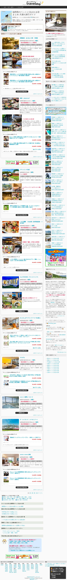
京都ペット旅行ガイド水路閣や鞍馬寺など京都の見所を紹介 (57, 194)
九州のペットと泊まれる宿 (53, 372)
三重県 (19, 567)
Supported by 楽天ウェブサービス (33, 576)
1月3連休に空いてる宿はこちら (9, 513)
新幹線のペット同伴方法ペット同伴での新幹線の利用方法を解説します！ (58, 93)
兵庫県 (23, 568)
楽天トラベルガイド (59, 345)
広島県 (28, 568)
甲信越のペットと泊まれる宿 (53, 361)
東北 (16, 541)
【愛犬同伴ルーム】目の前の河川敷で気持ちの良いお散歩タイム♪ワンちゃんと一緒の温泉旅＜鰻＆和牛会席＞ (25, 81)
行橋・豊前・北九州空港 (22, 499)
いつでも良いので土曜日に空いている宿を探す (13, 519)
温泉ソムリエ (50, 331)
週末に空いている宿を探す (58, 570)
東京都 (10, 571)
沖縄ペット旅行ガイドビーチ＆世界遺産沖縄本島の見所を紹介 (57, 244)
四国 (18, 542)
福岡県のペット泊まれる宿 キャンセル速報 (12, 506)
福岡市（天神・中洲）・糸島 (9, 497)
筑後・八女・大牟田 (17, 498)
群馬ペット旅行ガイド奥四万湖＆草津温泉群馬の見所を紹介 (57, 163)
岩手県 (6, 566)
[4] (34, 493)
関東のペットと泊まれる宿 (53, 360)
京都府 (23, 566)
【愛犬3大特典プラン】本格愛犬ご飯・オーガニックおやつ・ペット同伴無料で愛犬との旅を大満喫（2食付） (24, 206)
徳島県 (32, 564)
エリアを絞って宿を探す (57, 568)
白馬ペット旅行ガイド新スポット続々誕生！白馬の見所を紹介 (57, 181)
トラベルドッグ (49, 34)
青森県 (6, 564)
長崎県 (36, 567)
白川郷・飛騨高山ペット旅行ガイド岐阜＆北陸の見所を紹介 (58, 188)
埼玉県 (10, 568)
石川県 (15, 571)
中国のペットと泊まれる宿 (53, 368)
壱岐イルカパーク (12, 28)
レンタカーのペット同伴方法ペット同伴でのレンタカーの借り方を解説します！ (59, 99)
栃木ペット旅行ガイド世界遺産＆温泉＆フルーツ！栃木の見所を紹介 (59, 137)
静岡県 (19, 564)
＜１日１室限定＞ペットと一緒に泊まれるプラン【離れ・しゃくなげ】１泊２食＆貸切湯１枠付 (25, 260)
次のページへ (39, 493)
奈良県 (23, 569)
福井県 (15, 572)
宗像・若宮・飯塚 (27, 498)
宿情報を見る (22, 311)
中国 (15, 542)
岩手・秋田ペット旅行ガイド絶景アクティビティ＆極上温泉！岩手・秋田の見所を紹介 (59, 131)
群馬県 (10, 567)
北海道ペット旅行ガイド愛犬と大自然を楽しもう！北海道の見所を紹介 (58, 119)
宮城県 (6, 567)
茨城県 (10, 564)
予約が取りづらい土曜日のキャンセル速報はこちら (23, 550)
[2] (30, 493)
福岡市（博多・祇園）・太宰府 (24, 497)
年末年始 (53, 575)
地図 (36, 40)
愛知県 (19, 566)
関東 (19, 541)
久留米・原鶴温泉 (7, 498)
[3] (32, 493)
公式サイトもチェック (37, 93)
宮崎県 (36, 571)
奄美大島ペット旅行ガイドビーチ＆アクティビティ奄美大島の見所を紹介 (58, 238)
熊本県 (36, 568)
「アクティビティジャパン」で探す (11, 531)
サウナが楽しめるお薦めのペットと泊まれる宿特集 (59, 63)
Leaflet (3, 22)
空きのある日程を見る (22, 91)
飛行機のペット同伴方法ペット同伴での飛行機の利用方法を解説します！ (58, 86)
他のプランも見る (37, 149)
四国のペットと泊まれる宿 (53, 370)
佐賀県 (36, 566)
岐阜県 (19, 568)
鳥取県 (28, 564)
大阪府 (23, 567)
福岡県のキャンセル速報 (57, 571)
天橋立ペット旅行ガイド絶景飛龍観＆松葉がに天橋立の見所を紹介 (58, 200)
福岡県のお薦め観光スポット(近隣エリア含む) (13, 525)
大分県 (36, 569)
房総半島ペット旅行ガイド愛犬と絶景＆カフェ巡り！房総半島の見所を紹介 (58, 150)
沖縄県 (41, 564)
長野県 (15, 566)
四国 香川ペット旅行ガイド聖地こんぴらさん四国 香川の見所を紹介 (58, 219)
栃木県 (10, 566)
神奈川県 (11, 572)
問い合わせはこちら (62, 352)
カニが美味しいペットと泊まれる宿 (52, 566)
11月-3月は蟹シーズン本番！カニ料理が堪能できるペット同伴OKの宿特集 (59, 75)
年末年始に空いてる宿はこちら (9, 511)
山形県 (6, 569)
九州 (22, 542)
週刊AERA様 (49, 339)
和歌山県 (24, 571)
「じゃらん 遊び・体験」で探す (10, 532)
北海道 (11, 541)
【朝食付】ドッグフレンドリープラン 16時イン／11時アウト (25, 437)
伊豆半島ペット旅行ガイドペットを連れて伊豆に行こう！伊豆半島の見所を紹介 (58, 144)
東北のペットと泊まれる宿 (53, 358)
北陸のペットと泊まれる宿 (53, 363)
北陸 (32, 541)
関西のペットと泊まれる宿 (53, 367)
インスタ (48, 327)
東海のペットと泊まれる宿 (53, 365)
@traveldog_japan (52, 323)
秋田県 (6, 568)
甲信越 (23, 541)
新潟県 (15, 567)
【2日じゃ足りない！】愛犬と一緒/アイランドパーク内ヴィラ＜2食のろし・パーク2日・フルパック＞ (24, 336)
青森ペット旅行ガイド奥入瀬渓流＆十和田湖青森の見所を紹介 (57, 125)
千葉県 (10, 569)
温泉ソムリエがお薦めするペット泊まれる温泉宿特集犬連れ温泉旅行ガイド (58, 56)
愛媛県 (32, 567)
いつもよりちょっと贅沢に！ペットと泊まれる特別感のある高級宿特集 (59, 50)
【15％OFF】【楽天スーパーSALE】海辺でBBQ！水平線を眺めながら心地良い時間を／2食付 (24, 375)
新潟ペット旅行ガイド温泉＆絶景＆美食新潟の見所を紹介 (57, 169)
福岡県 (36, 564)
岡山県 (28, 567)
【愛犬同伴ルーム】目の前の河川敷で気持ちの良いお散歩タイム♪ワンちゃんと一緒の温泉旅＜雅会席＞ (25, 75)
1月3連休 (54, 577)
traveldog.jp (32, 578)
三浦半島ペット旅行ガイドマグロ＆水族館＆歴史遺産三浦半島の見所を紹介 (58, 156)
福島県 (6, 571)
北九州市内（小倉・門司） (9, 499)
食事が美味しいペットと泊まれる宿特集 (57, 69)
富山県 (15, 569)
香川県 (32, 566)
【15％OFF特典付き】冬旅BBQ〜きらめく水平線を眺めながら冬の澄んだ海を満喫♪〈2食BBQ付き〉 (25, 382)
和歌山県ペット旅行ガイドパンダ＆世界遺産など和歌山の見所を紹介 (58, 207)
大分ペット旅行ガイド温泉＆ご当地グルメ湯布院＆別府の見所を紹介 (58, 232)
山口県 (28, 569)
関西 (11, 542)
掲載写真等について (33, 579)
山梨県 (15, 564)
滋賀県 (23, 564)
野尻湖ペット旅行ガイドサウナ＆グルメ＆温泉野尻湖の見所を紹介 (58, 175)
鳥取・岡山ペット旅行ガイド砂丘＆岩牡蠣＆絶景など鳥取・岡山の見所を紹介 (59, 213)
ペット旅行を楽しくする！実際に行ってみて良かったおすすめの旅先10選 (58, 44)
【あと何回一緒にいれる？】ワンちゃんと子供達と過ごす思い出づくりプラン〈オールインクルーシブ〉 (25, 342)
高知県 (32, 568)
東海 (28, 541)
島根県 (28, 566)
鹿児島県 (37, 572)
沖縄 (26, 542)
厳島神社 (53, 302)
